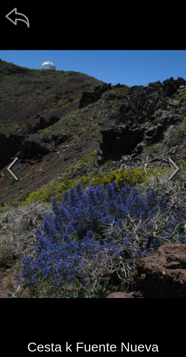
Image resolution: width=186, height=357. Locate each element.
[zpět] (17, 17)
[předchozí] (12, 168)
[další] (173, 168)
